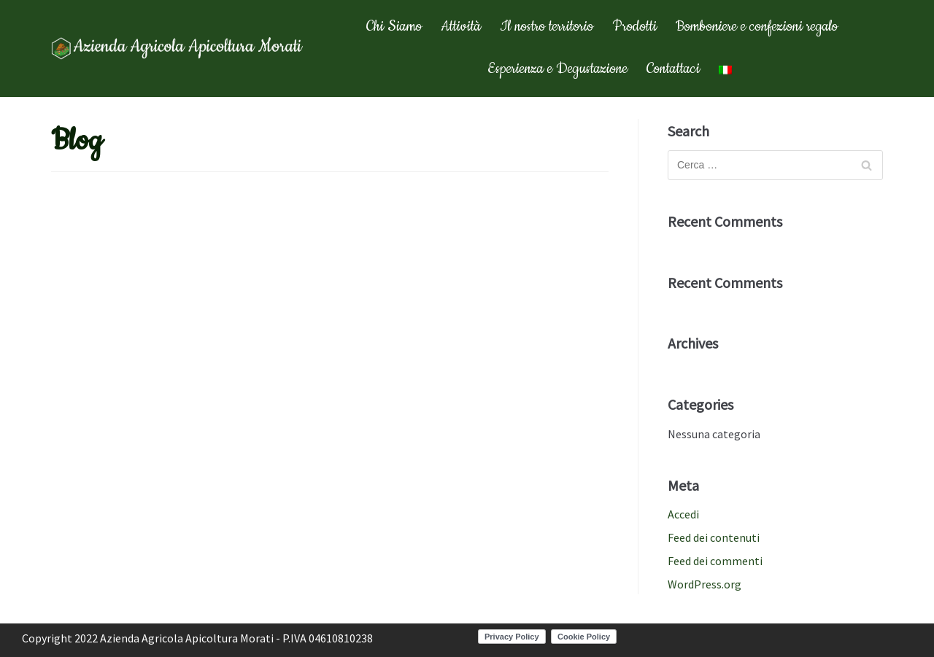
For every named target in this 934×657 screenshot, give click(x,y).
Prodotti (634, 26)
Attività (461, 26)
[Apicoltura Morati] (178, 48)
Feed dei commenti (715, 560)
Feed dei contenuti (714, 537)
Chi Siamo (394, 26)
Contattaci (673, 69)
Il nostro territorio (546, 26)
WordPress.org (704, 584)
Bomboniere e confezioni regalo (757, 26)
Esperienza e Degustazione (557, 69)
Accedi (683, 514)
